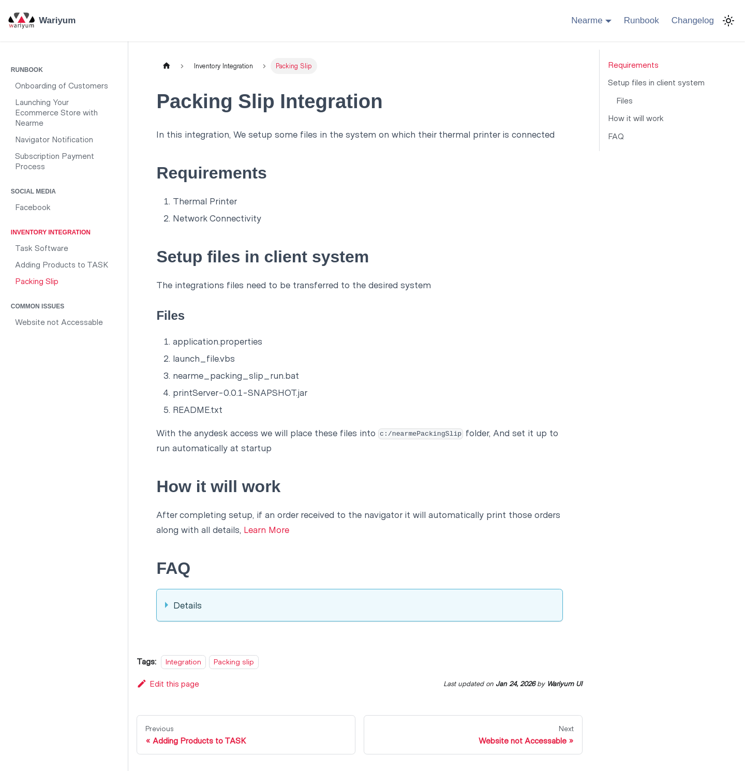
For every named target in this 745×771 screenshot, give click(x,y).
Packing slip (234, 661)
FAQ (616, 136)
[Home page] (166, 66)
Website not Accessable (59, 322)
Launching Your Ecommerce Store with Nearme (56, 112)
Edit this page (168, 683)
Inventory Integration (51, 232)
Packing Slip (36, 281)
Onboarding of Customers (61, 85)
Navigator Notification (54, 139)
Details (187, 605)
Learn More (266, 529)
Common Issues (37, 306)
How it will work (636, 118)
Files (624, 100)
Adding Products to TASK (61, 264)
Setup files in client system (656, 82)
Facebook (33, 207)
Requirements (633, 64)
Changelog (693, 20)
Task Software (41, 248)
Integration (183, 661)
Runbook (641, 20)
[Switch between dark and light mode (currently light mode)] (728, 20)
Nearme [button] (586, 20)
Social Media (33, 191)
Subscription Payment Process (54, 161)
